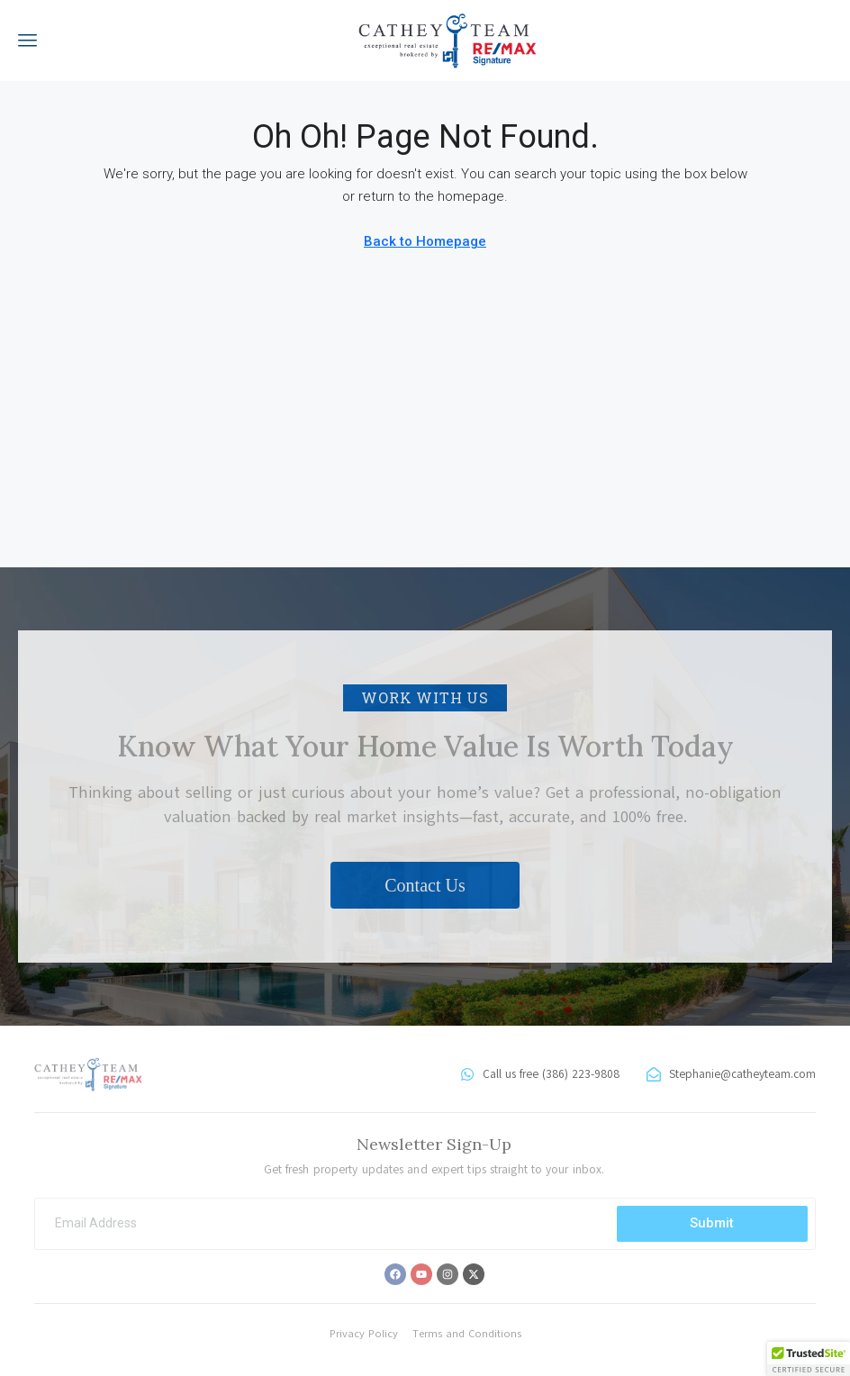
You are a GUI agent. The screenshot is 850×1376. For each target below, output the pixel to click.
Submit (712, 1223)
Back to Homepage (425, 241)
